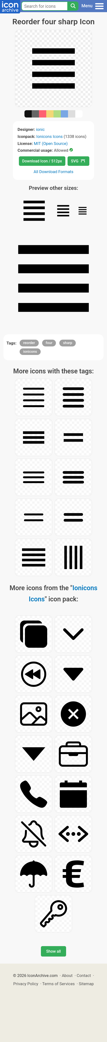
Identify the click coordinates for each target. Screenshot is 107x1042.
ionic (40, 129)
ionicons (30, 351)
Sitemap (86, 983)
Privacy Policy (25, 983)
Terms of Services (58, 983)
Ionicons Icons (49, 136)
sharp (67, 343)
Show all (53, 951)
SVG (78, 161)
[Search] (72, 6)
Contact (84, 975)
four (49, 343)
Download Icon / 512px (42, 161)
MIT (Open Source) (51, 143)
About (67, 975)
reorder (29, 343)
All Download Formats (54, 171)
